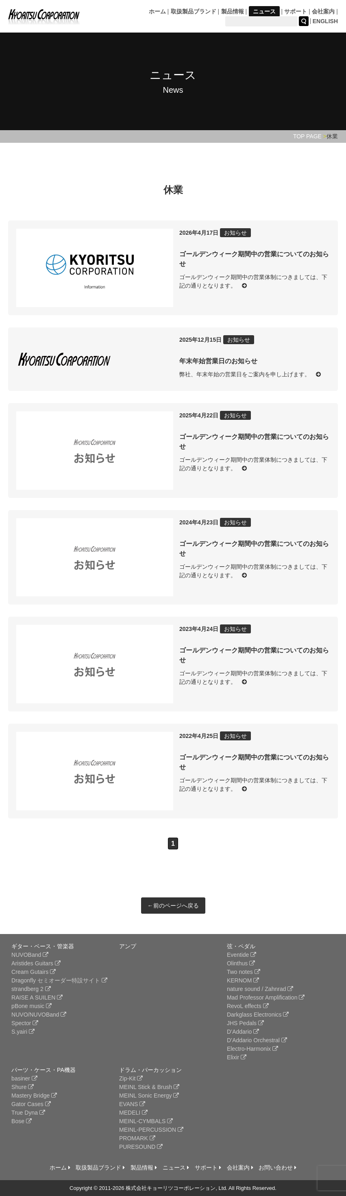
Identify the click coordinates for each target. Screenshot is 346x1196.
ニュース (264, 11)
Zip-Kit (131, 1078)
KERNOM (243, 980)
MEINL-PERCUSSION (151, 1129)
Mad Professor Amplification (266, 997)
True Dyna (28, 1112)
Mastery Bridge (34, 1095)
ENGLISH (325, 21)
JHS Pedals (245, 1023)
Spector (24, 1023)
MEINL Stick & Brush (149, 1087)
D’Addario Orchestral (257, 1040)
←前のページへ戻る (173, 905)
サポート (295, 11)
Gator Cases (30, 1104)
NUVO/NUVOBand (38, 1014)
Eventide (241, 955)
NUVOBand (29, 955)
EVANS (132, 1104)
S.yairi (23, 1031)
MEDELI (133, 1112)
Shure (22, 1087)
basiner (24, 1078)
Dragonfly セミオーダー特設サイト (59, 980)
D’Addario (243, 1031)
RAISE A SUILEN (37, 997)
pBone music (31, 1006)
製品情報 (232, 11)
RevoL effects (248, 1006)
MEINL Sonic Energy (149, 1095)
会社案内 (323, 11)
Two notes (243, 972)
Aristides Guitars (36, 963)
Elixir (236, 1057)
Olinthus (241, 963)
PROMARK (137, 1138)
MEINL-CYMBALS (146, 1121)
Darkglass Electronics (258, 1014)
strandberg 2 (31, 989)
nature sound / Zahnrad (260, 989)
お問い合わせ (277, 1167)
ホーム (157, 11)
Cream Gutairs (33, 972)
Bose (21, 1121)
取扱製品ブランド (193, 11)
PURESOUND (141, 1147)
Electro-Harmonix (252, 1048)
